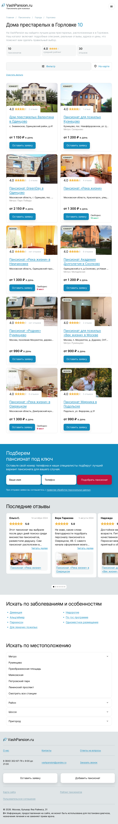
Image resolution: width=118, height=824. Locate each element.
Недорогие (72, 612)
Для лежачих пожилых (23, 627)
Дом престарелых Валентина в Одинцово (31, 119)
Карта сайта (9, 792)
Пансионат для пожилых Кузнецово (82, 119)
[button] (53, 586)
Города (38, 17)
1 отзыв (86, 109)
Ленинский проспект (21, 687)
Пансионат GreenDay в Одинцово (26, 190)
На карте (103, 66)
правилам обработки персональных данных (68, 490)
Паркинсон (16, 622)
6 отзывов (34, 394)
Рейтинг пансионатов (71, 792)
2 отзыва (33, 109)
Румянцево (15, 662)
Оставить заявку (22, 145)
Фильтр (50, 66)
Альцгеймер (17, 617)
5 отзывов (88, 394)
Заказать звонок (88, 762)
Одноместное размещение (82, 622)
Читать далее (39, 548)
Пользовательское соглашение (19, 798)
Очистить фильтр (14, 75)
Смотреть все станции (23, 693)
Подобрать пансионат (94, 479)
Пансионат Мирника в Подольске (80, 404)
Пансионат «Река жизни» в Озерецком (29, 404)
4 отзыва (87, 180)
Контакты (46, 750)
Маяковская (16, 674)
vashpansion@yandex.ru (54, 762)
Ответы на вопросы (90, 750)
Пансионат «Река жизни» (83, 188)
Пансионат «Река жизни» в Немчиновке (29, 262)
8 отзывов (88, 251)
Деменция (16, 612)
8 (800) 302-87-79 (12, 761)
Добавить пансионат (87, 778)
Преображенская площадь (25, 668)
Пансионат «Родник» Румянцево (25, 333)
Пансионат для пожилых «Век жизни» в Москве (82, 333)
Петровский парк (19, 681)
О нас (6, 750)
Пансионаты (24, 17)
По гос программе (77, 617)
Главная (10, 17)
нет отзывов (35, 251)
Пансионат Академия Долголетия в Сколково (82, 262)
